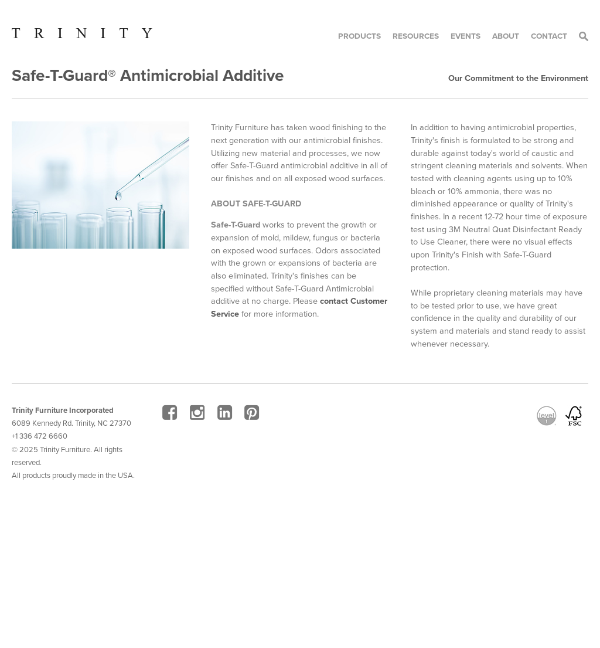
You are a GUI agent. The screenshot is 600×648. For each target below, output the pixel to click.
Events (465, 36)
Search (583, 36)
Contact (549, 36)
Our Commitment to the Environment (518, 78)
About (505, 36)
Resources (416, 36)
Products (359, 36)
